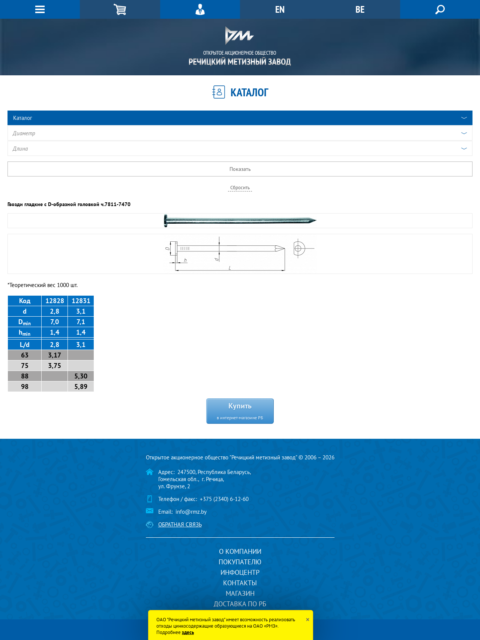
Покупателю (240, 562)
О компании (240, 551)
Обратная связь (180, 524)
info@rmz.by (191, 511)
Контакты (240, 583)
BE (360, 9)
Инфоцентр (240, 572)
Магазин (240, 593)
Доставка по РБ (240, 604)
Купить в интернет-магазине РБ (240, 410)
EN (280, 9)
